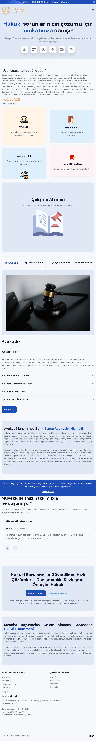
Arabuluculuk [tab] (34, 262)
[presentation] (7, 548)
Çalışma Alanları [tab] (59, 262)
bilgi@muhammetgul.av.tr (58, 2)
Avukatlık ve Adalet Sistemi (16, 399)
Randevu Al (9, 409)
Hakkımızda (7, 680)
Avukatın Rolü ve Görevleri (15, 375)
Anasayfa (6, 677)
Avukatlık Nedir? (10, 351)
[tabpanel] (48, 341)
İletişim (5, 691)
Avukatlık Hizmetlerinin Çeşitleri (18, 383)
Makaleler (6, 687)
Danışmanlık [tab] (83, 262)
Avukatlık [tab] (11, 262)
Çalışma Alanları (9, 684)
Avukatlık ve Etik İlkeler (14, 391)
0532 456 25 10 (38, 2)
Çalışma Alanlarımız (59, 593)
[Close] (94, 2)
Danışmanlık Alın (35, 593)
